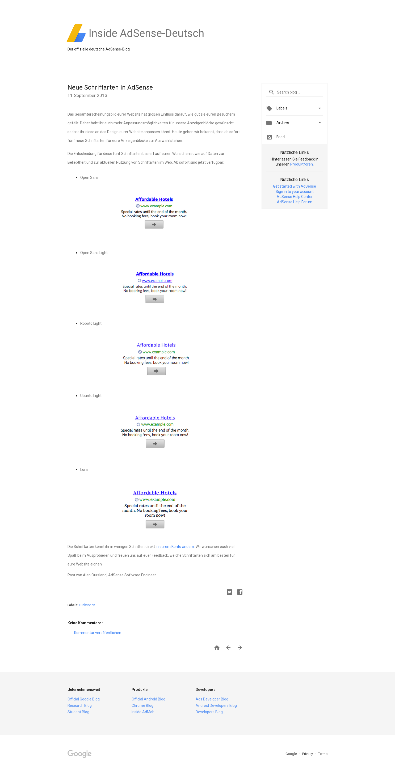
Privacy (308, 754)
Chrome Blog (142, 705)
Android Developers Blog (216, 705)
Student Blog (78, 712)
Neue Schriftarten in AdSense (110, 87)
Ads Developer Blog (212, 699)
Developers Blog (209, 712)
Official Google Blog (84, 699)
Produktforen (301, 164)
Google (291, 754)
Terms (322, 754)
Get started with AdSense (294, 186)
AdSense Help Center (295, 197)
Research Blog (80, 705)
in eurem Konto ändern (175, 546)
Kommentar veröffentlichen (97, 633)
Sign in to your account (295, 191)
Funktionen (87, 605)
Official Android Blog (148, 699)
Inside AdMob (143, 712)
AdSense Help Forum (294, 202)
